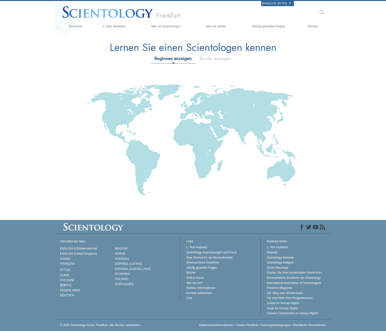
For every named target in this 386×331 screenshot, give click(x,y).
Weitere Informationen (200, 288)
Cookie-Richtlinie (247, 325)
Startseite (75, 26)
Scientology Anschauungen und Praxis (211, 252)
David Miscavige (277, 267)
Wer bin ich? (194, 283)
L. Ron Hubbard (114, 26)
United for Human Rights (283, 303)
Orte (189, 298)
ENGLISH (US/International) (78, 248)
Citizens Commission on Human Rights (292, 313)
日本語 (64, 275)
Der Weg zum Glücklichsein (285, 293)
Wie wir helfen (216, 26)
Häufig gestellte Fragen (268, 26)
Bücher (313, 26)
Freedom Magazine (279, 288)
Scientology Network (280, 257)
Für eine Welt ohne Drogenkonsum (290, 298)
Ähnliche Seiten (276, 3)
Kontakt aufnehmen (199, 293)
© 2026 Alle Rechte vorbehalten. (100, 325)
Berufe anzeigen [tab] (215, 58)
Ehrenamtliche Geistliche (202, 262)
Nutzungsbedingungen (275, 325)
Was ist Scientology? (166, 26)
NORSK (120, 253)
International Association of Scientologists (294, 283)
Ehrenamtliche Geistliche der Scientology (294, 278)
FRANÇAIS (67, 263)
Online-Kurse (195, 278)
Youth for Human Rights (282, 308)
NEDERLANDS (70, 290)
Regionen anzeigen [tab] (173, 58)
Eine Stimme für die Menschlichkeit (209, 257)
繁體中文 (66, 285)
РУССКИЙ (67, 280)
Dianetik (272, 252)
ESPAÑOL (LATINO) (128, 263)
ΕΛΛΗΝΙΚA (122, 274)
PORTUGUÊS (124, 284)
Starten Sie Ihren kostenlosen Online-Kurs (294, 272)
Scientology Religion (280, 262)
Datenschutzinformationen (216, 325)
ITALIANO (121, 279)
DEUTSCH (67, 295)
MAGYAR (121, 248)
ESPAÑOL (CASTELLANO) (133, 269)
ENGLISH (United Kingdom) (78, 253)
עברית (65, 269)
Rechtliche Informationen (309, 325)
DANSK (65, 259)
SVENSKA (122, 259)
